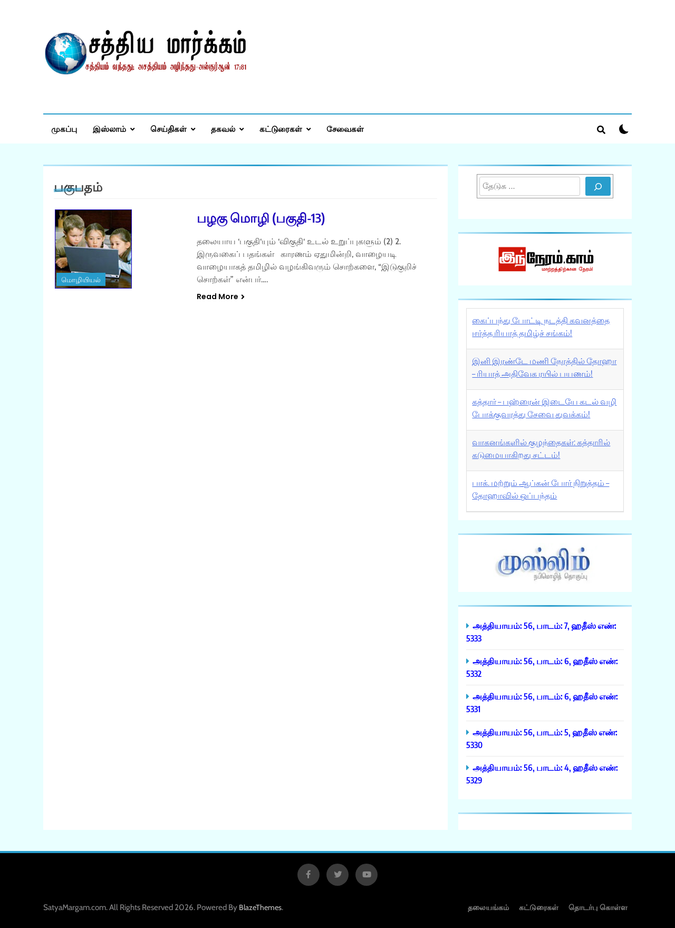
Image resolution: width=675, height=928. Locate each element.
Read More (221, 296)
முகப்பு (64, 128)
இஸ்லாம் (109, 128)
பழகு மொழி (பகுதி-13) (261, 217)
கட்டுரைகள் (280, 128)
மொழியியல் (81, 280)
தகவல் (223, 128)
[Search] (598, 186)
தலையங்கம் (488, 907)
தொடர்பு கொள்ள (598, 907)
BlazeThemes (260, 907)
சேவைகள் (345, 128)
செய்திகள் (168, 128)
